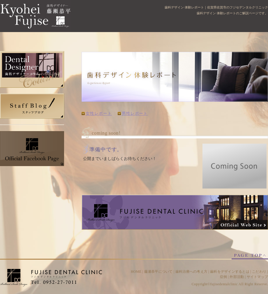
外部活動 (237, 277)
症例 (223, 277)
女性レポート (99, 113)
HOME (136, 272)
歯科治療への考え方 (191, 272)
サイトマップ (257, 277)
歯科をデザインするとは (229, 272)
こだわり (259, 272)
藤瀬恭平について (158, 272)
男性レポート (135, 113)
